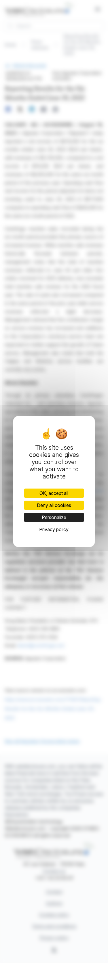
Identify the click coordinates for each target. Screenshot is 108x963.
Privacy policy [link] (54, 529)
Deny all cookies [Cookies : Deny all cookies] (54, 505)
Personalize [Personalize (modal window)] (54, 517)
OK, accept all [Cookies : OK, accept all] (53, 493)
